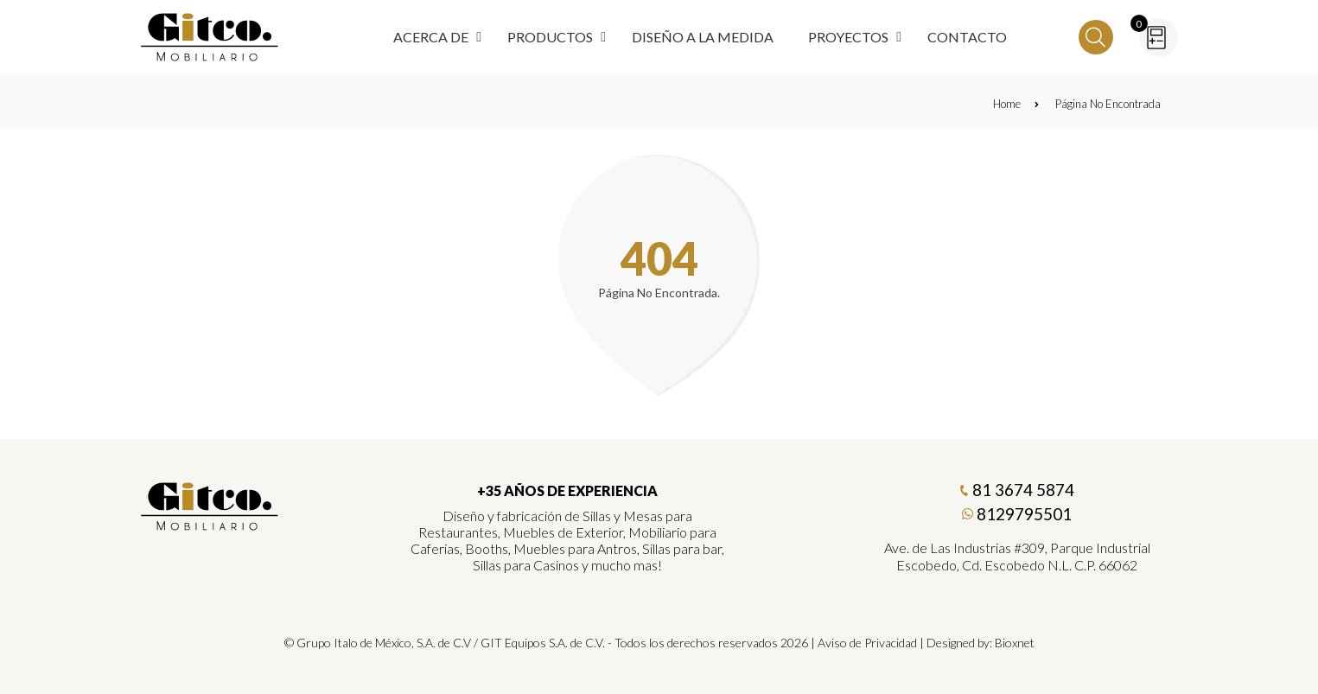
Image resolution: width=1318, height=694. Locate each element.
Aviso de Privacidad (867, 642)
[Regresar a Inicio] (210, 37)
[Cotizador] (1158, 37)
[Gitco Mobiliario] (210, 524)
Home (1016, 104)
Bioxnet (1015, 642)
